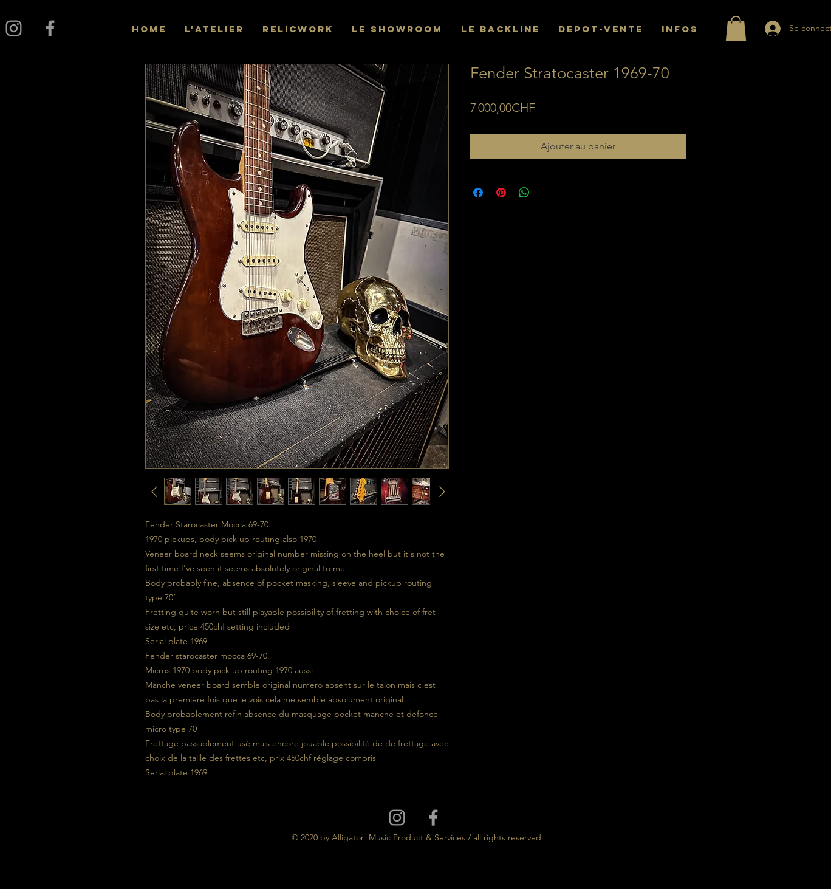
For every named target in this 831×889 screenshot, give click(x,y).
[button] (736, 28)
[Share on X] (547, 192)
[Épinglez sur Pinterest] (501, 192)
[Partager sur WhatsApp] (524, 192)
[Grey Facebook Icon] (50, 28)
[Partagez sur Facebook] (478, 192)
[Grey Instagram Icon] (13, 28)
